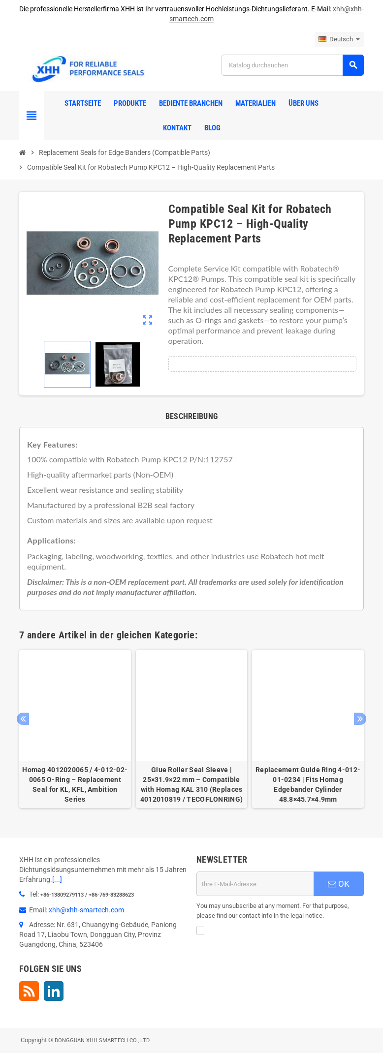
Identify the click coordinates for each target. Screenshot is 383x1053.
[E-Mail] (255, 884)
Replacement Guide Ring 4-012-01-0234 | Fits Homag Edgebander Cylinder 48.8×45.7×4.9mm (307, 784)
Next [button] (360, 719)
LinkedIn (54, 991)
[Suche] (292, 65)
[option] (75, 729)
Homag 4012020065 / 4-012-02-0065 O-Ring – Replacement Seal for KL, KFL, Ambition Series (75, 784)
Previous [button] (23, 719)
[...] (57, 879)
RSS (29, 991)
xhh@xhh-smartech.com (86, 910)
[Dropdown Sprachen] (339, 39)
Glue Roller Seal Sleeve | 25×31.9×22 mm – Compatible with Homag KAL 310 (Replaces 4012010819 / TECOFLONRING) (191, 784)
